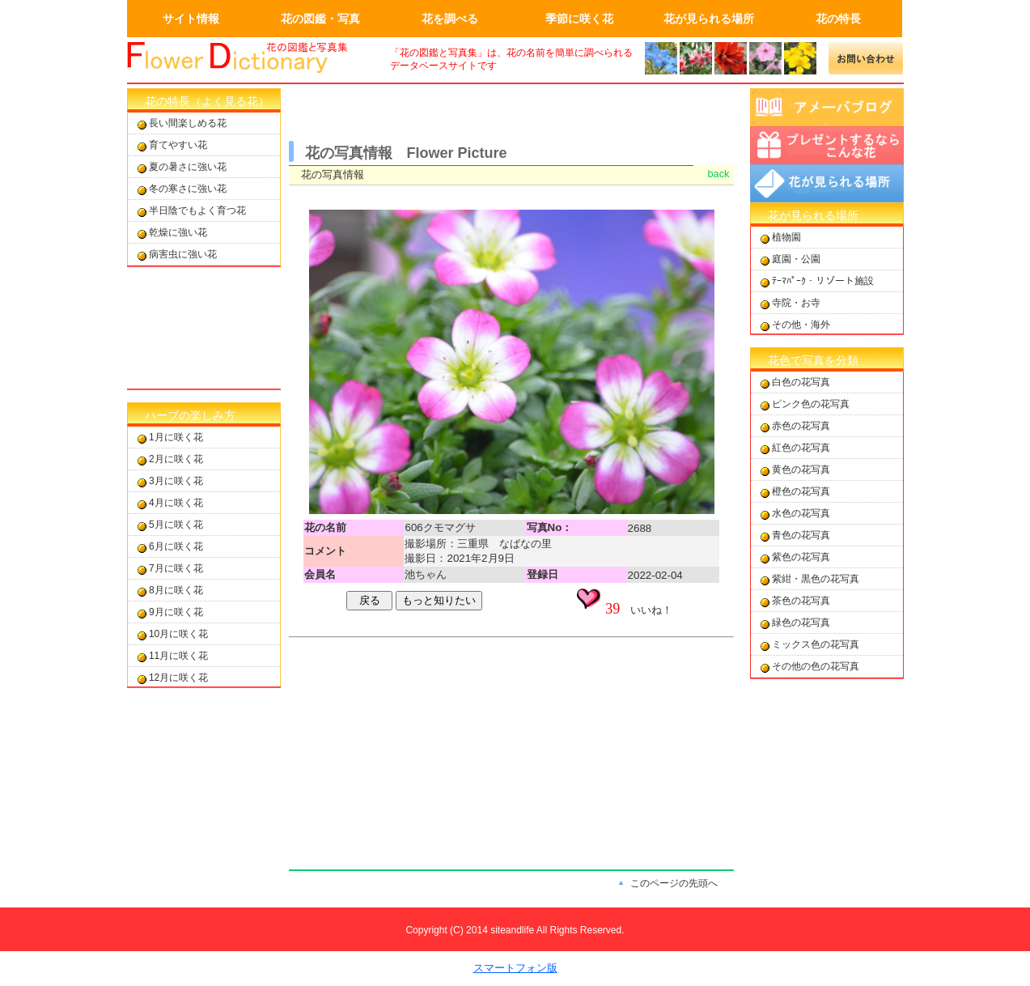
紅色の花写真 (801, 447)
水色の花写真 (801, 513)
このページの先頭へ (674, 883)
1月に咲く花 (176, 437)
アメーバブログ (827, 107)
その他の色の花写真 (815, 666)
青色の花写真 (801, 535)
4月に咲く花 (176, 502)
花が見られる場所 (708, 18)
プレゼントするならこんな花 (827, 145)
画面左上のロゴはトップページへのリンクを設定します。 (248, 58)
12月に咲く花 (178, 677)
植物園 (786, 237)
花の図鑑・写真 (320, 18)
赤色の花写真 (801, 425)
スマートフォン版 (515, 968)
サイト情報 (191, 18)
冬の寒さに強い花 (188, 188)
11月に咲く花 (178, 655)
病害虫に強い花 (183, 254)
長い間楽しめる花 (188, 123)
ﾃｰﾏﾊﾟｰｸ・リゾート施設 (823, 281)
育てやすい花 (178, 145)
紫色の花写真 (801, 557)
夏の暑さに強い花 (188, 166)
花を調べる (450, 18)
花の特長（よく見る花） (207, 101)
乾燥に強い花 (178, 232)
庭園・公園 (796, 259)
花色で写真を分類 (813, 360)
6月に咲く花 (176, 546)
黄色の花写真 (801, 469)
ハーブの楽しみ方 (190, 415)
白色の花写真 (801, 382)
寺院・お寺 (796, 302)
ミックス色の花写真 (815, 644)
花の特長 (838, 18)
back (718, 174)
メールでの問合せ (866, 58)
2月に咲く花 (176, 459)
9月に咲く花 (176, 612)
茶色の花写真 (801, 600)
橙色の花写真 (801, 491)
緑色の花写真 (801, 622)
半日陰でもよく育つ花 (197, 210)
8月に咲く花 (176, 590)
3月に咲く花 (176, 481)
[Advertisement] (204, 328)
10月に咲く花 (178, 634)
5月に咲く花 (176, 524)
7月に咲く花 (176, 568)
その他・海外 (801, 324)
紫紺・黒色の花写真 (815, 578)
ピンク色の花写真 (811, 404)
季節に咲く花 (579, 18)
